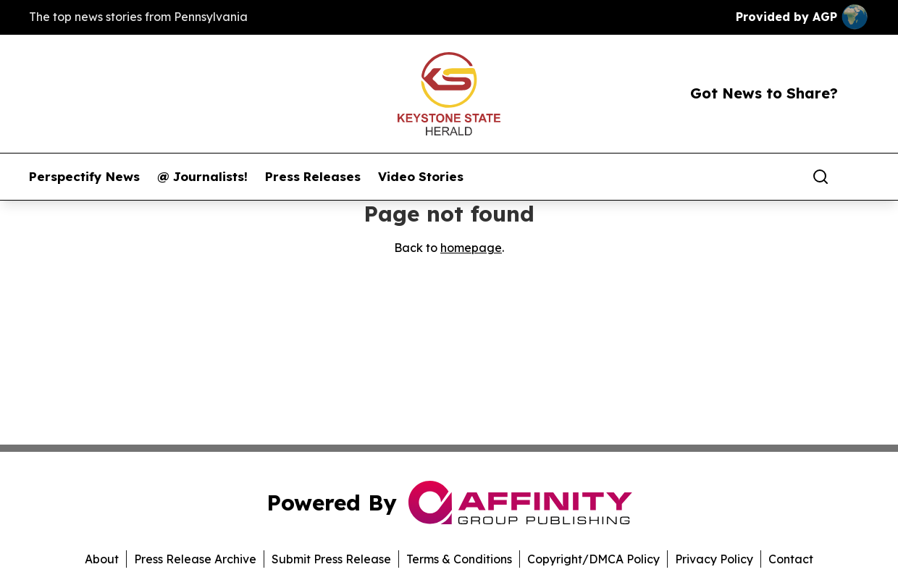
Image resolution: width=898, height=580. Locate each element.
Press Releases (313, 176)
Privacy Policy (714, 559)
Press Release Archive (195, 559)
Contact (790, 559)
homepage (471, 247)
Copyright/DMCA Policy (593, 559)
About (102, 559)
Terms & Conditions (459, 559)
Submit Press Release (331, 559)
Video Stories (420, 176)
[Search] (820, 176)
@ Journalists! (202, 176)
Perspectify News (84, 176)
